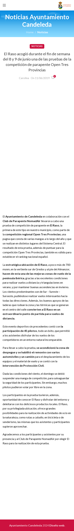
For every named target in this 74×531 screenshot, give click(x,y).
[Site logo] (64, 4)
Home (30, 32)
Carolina (24, 78)
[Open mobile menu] (4, 5)
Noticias (42, 32)
